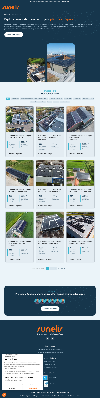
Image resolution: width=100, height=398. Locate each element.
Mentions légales (25, 396)
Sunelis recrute (50, 364)
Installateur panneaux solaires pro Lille (50, 349)
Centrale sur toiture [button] (56, 98)
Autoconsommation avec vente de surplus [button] (34, 98)
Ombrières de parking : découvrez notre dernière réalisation (49, 2)
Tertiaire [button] (56, 102)
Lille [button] (92, 98)
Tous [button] (7, 98)
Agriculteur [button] (15, 98)
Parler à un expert (14, 34)
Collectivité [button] (68, 98)
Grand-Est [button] (77, 98)
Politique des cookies (59, 396)
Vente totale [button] (65, 102)
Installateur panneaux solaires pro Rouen (50, 352)
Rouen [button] (49, 102)
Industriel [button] (86, 98)
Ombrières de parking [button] (38, 102)
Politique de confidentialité (41, 396)
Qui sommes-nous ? (50, 361)
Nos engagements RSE (50, 367)
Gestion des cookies (74, 396)
